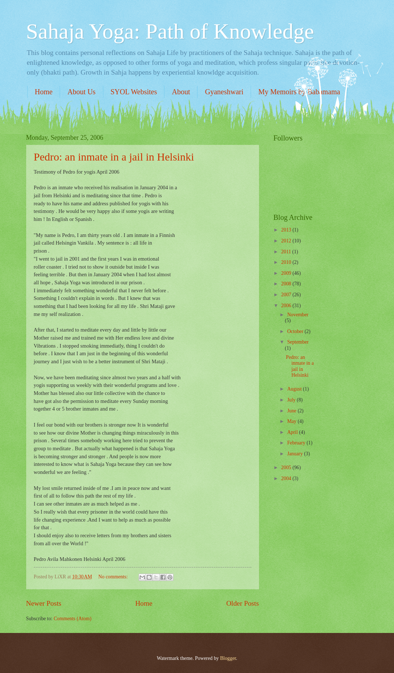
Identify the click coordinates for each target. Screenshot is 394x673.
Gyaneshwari (224, 92)
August (295, 389)
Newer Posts (43, 603)
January (295, 453)
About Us (81, 92)
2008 (286, 283)
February (296, 443)
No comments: (113, 576)
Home (44, 92)
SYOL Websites (134, 92)
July (292, 400)
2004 (286, 478)
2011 (286, 251)
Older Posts (242, 603)
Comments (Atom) (72, 618)
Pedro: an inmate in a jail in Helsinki (114, 157)
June (292, 410)
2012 (286, 241)
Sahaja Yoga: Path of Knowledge (170, 31)
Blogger (228, 658)
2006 (286, 305)
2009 (286, 273)
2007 (286, 294)
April (293, 432)
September (298, 342)
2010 (286, 262)
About (181, 92)
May (292, 421)
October (296, 331)
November (297, 314)
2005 (286, 467)
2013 (286, 230)
